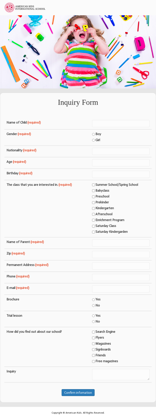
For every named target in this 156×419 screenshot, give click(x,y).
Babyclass (100, 190)
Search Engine (103, 332)
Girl (96, 140)
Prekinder (100, 202)
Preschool (100, 196)
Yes (96, 299)
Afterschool (102, 214)
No (96, 305)
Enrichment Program (108, 220)
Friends (99, 355)
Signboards (101, 349)
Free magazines (105, 361)
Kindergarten (103, 208)
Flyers (98, 337)
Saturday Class (104, 226)
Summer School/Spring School (115, 185)
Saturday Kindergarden (110, 232)
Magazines (101, 344)
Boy (96, 134)
